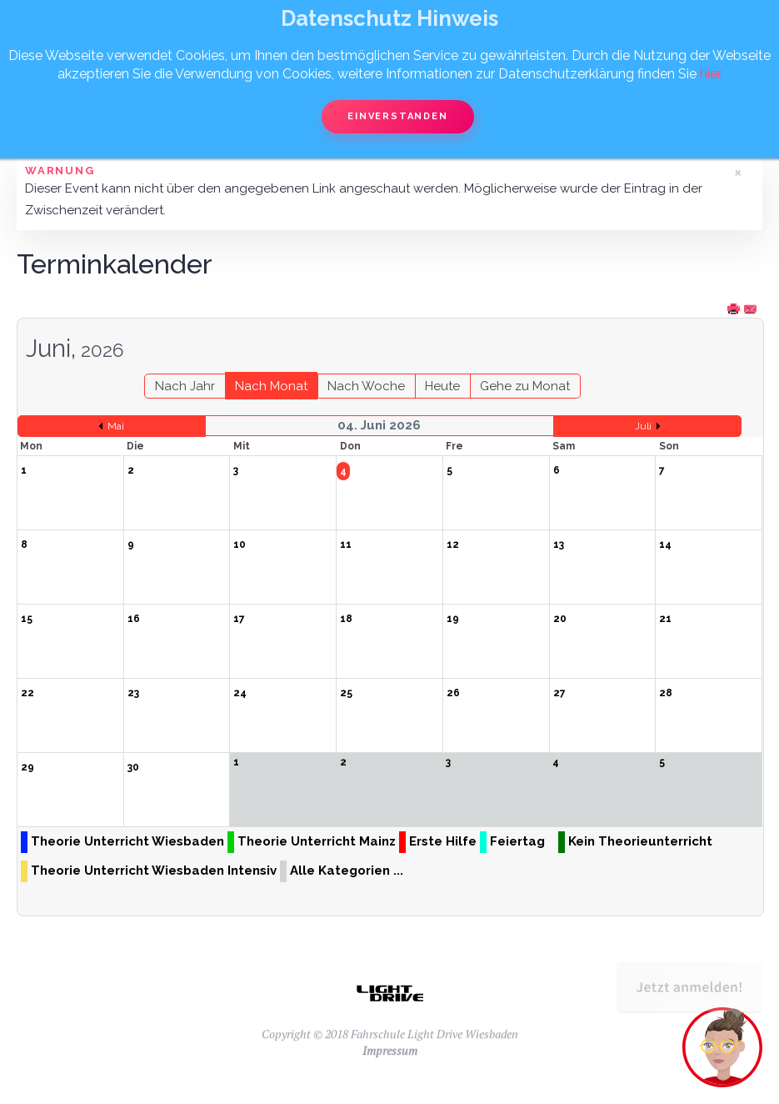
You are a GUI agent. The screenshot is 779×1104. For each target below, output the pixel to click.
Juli (643, 426)
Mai (115, 426)
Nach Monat (271, 386)
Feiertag (517, 841)
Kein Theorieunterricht (640, 841)
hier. (711, 74)
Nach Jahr (185, 386)
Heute (442, 386)
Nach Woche (366, 386)
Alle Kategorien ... (346, 870)
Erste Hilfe (443, 841)
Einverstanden (397, 116)
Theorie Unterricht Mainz (316, 841)
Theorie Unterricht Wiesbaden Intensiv (154, 870)
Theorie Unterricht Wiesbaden (127, 841)
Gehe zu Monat (525, 386)
